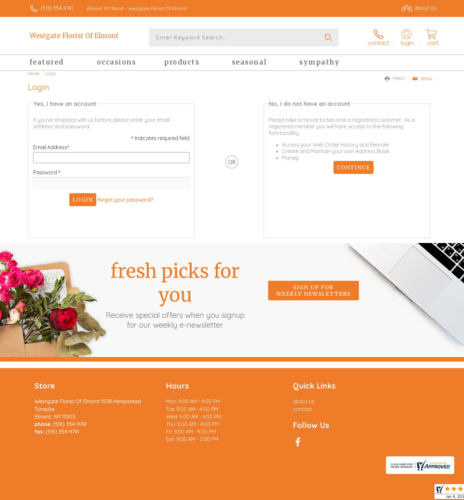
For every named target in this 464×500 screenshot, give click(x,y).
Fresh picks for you (175, 294)
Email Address (51, 147)
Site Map (419, 493)
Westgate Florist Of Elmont (74, 36)
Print (395, 78)
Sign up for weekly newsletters (313, 290)
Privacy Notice (386, 493)
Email (422, 78)
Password (47, 172)
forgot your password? (125, 199)
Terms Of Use (347, 493)
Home (33, 73)
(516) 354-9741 (57, 8)
